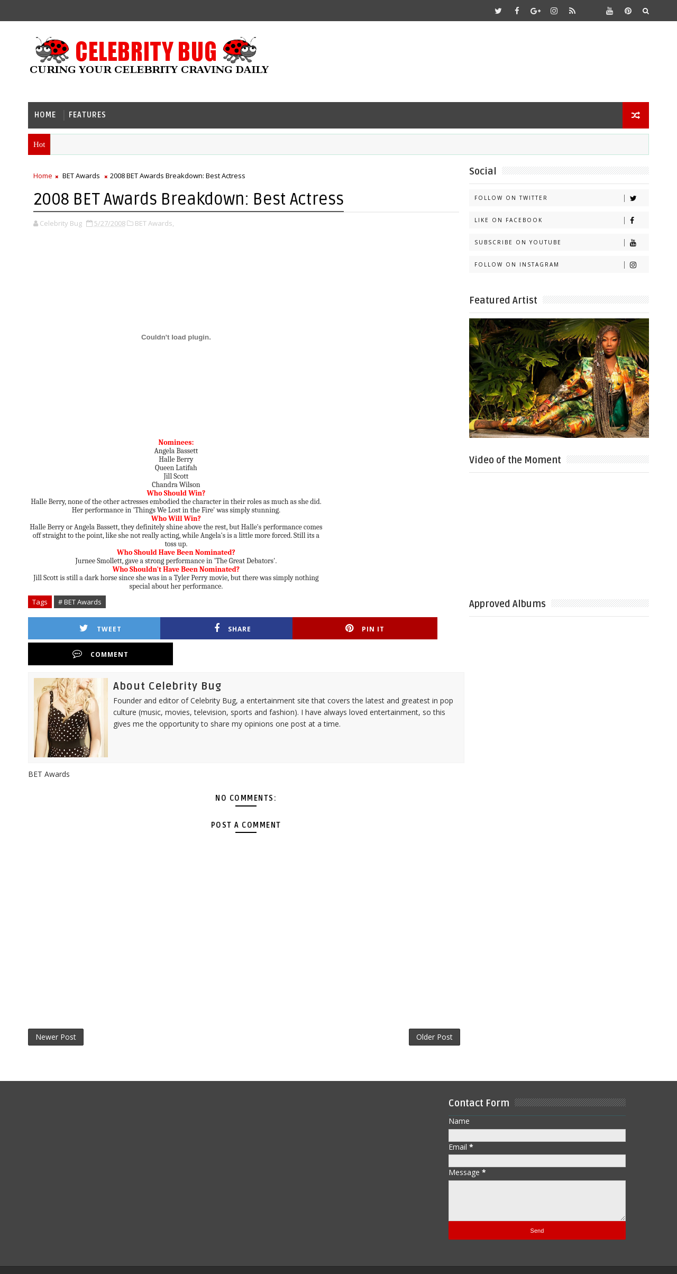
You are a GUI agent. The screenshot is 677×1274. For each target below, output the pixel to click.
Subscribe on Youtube (560, 242)
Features (88, 113)
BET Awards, (155, 222)
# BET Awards (81, 601)
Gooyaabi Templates (239, 1258)
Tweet (88, 627)
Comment (404, 627)
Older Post (420, 1011)
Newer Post (56, 1011)
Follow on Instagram (560, 264)
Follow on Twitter (560, 197)
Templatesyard (118, 1258)
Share (193, 627)
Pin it (298, 627)
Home (46, 113)
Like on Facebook (560, 220)
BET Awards (82, 175)
